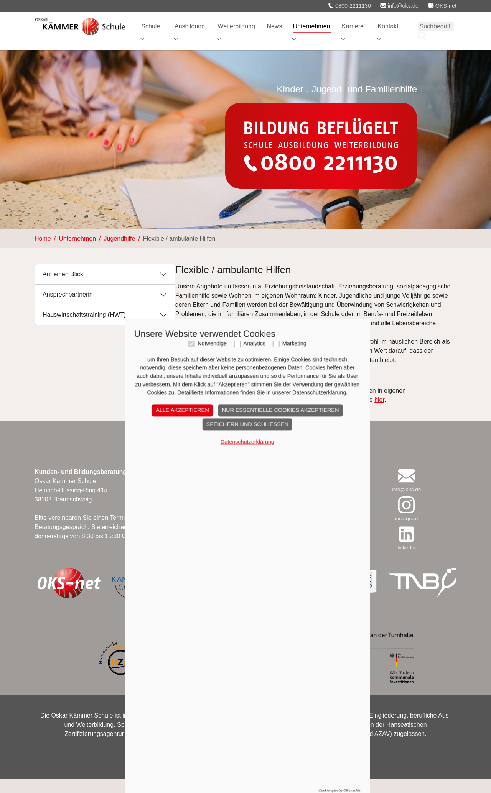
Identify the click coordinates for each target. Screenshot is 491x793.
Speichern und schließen (245, 501)
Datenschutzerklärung (245, 519)
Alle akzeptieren (180, 487)
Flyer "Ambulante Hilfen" (208, 388)
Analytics (253, 421)
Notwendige (210, 421)
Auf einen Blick (63, 288)
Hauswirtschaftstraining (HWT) (84, 328)
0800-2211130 (349, 6)
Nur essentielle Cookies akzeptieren (278, 487)
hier (379, 413)
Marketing (292, 421)
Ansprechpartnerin (68, 308)
